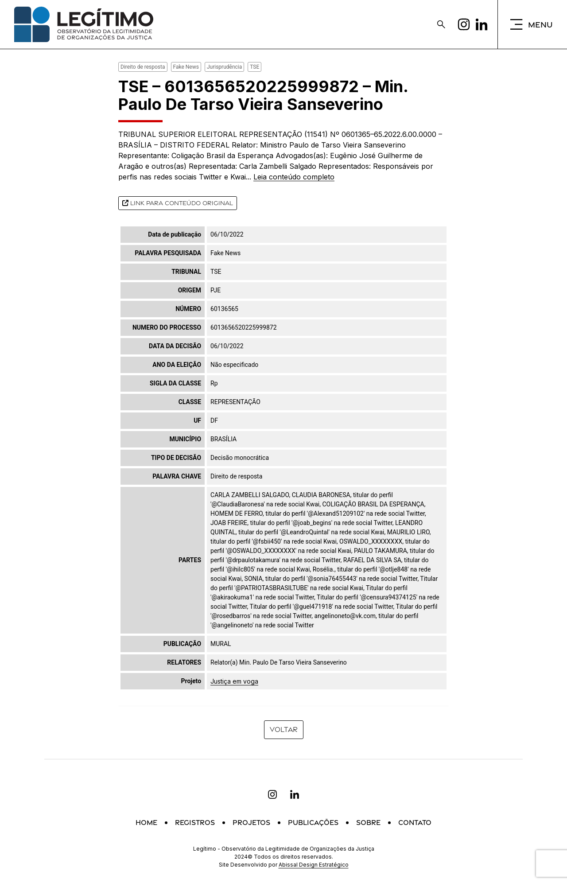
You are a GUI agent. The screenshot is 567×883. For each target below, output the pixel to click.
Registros (195, 822)
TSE (254, 67)
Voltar (284, 729)
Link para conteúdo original (177, 202)
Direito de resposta (142, 67)
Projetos (251, 822)
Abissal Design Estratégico (314, 864)
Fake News (186, 67)
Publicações (313, 822)
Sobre (368, 822)
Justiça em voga (234, 681)
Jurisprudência (224, 67)
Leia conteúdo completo (293, 176)
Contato (414, 822)
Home (146, 822)
